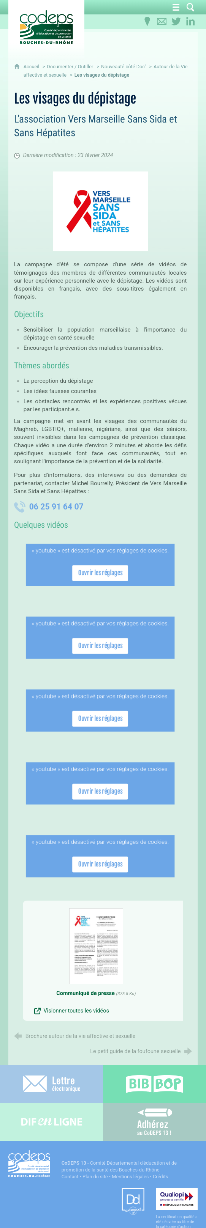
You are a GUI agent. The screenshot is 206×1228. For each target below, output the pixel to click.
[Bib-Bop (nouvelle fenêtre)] (154, 1084)
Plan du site (95, 1176)
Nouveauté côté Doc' (123, 66)
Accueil (32, 66)
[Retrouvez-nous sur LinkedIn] (190, 21)
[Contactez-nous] (161, 21)
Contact (70, 1176)
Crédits (160, 1176)
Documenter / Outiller (70, 66)
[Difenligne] (51, 1122)
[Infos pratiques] (147, 21)
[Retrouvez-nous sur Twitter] (176, 21)
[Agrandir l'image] (100, 211)
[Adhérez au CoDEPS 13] (154, 1122)
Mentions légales (130, 1176)
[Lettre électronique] (51, 1084)
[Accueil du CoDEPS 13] (46, 27)
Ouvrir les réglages (100, 572)
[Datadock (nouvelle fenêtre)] (133, 1202)
